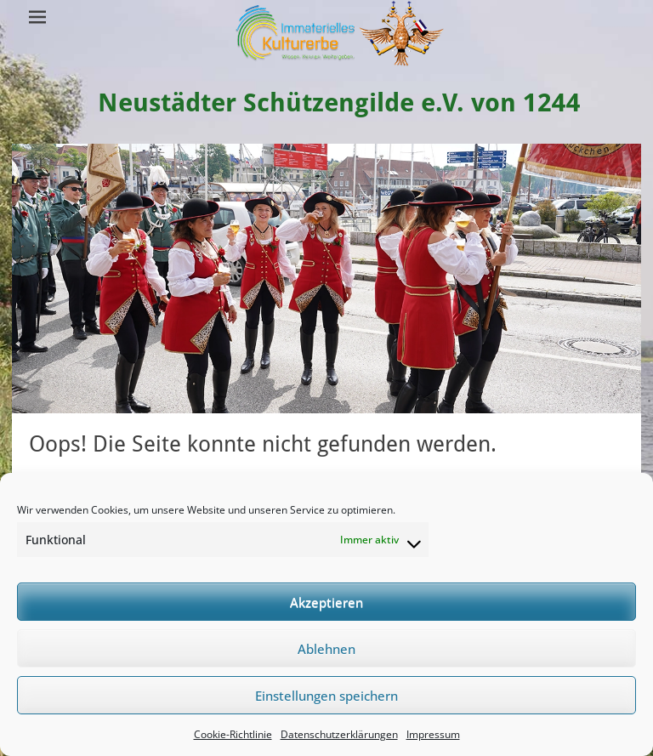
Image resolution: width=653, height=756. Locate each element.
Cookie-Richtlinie (233, 734)
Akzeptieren (326, 602)
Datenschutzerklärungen (339, 734)
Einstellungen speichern (326, 695)
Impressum (433, 734)
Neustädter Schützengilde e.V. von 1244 (339, 102)
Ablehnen (326, 648)
